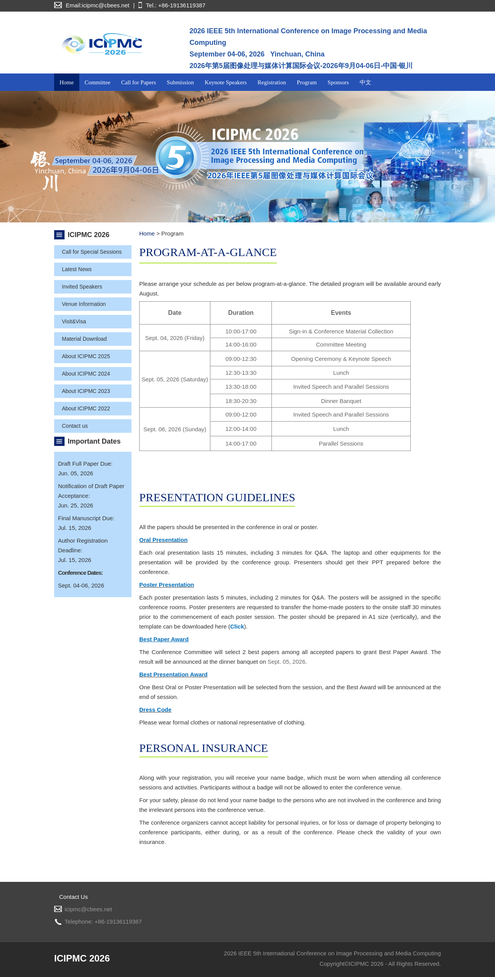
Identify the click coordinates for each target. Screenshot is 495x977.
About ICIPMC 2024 (86, 374)
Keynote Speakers (226, 82)
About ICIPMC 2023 (86, 391)
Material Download (84, 339)
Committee (98, 82)
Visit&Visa (74, 321)
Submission (180, 82)
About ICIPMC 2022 (86, 408)
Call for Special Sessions (92, 252)
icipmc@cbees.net (88, 909)
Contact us (75, 426)
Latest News (77, 269)
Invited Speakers (82, 287)
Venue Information (84, 304)
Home (67, 82)
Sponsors (338, 82)
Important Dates (94, 441)
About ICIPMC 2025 (86, 356)
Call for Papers (138, 82)
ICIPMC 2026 (88, 235)
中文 (365, 82)
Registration (272, 82)
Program (307, 82)
